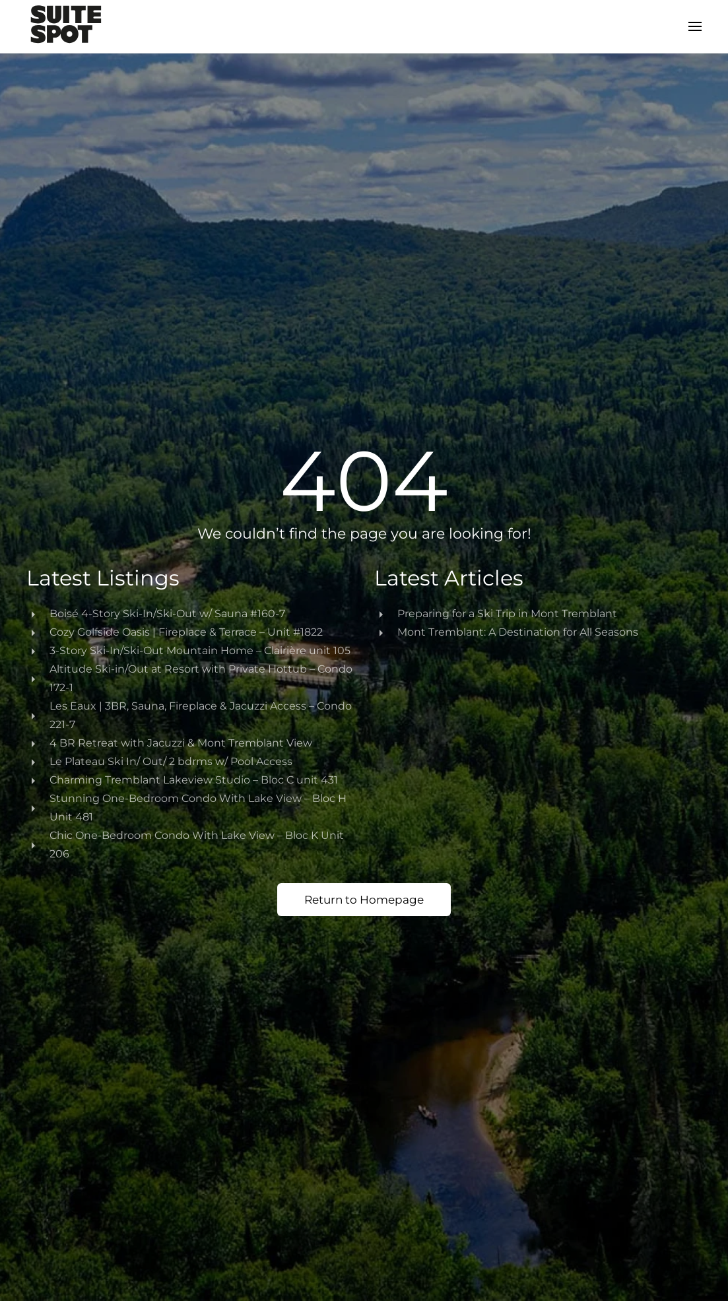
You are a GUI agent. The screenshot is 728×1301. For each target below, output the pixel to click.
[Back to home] (66, 26)
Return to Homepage (364, 899)
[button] (695, 26)
